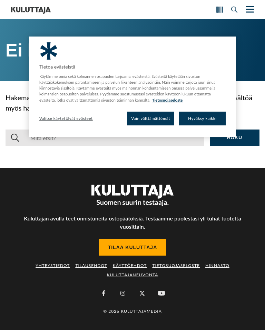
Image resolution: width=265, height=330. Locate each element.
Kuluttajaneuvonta (132, 274)
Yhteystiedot (53, 265)
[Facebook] (103, 293)
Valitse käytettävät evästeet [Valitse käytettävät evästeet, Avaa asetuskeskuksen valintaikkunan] (66, 118)
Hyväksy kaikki (202, 118)
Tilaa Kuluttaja (132, 247)
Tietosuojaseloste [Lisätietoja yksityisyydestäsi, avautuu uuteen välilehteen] (167, 100)
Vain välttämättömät (150, 118)
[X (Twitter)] (142, 293)
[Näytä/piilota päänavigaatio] (249, 9)
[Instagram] (123, 293)
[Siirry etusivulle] (31, 10)
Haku (234, 137)
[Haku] (114, 138)
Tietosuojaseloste (176, 265)
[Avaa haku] (234, 10)
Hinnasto (217, 265)
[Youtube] (161, 293)
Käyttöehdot (130, 265)
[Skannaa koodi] (219, 10)
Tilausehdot (91, 265)
